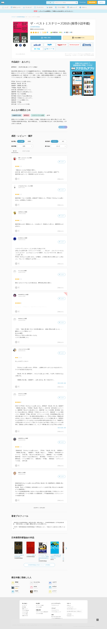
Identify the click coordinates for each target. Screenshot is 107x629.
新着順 (29, 141)
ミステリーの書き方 (31, 555)
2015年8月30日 (21, 320)
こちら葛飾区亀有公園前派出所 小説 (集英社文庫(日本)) (56, 557)
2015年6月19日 (21, 440)
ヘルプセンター (70, 607)
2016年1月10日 (21, 272)
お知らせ (69, 605)
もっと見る (63, 127)
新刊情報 (24, 607)
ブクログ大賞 (25, 612)
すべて (15, 151)
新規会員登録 (92, 2)
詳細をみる (61, 179)
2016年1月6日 (21, 159)
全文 (63, 141)
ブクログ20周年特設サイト (57, 618)
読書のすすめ (25, 615)
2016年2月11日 (21, 239)
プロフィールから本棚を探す (42, 611)
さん (23, 157)
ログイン (101, 2)
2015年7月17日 (21, 395)
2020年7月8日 (21, 187)
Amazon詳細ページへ (78, 37)
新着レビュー (25, 608)
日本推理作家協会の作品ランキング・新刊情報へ (39, 565)
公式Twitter (69, 614)
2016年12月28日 (22, 213)
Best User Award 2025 (56, 616)
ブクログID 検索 (39, 613)
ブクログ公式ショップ (56, 611)
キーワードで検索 (39, 605)
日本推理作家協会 (35, 26)
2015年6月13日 (21, 474)
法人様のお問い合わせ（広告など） (74, 611)
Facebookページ (70, 615)
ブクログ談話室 (25, 610)
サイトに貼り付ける (20, 54)
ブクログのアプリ (55, 610)
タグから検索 (39, 607)
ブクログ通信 (25, 613)
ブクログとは (82, 2)
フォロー (61, 161)
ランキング (24, 605)
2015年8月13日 (21, 350)
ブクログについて (55, 605)
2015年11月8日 (21, 296)
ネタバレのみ (26, 151)
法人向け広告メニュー (71, 608)
